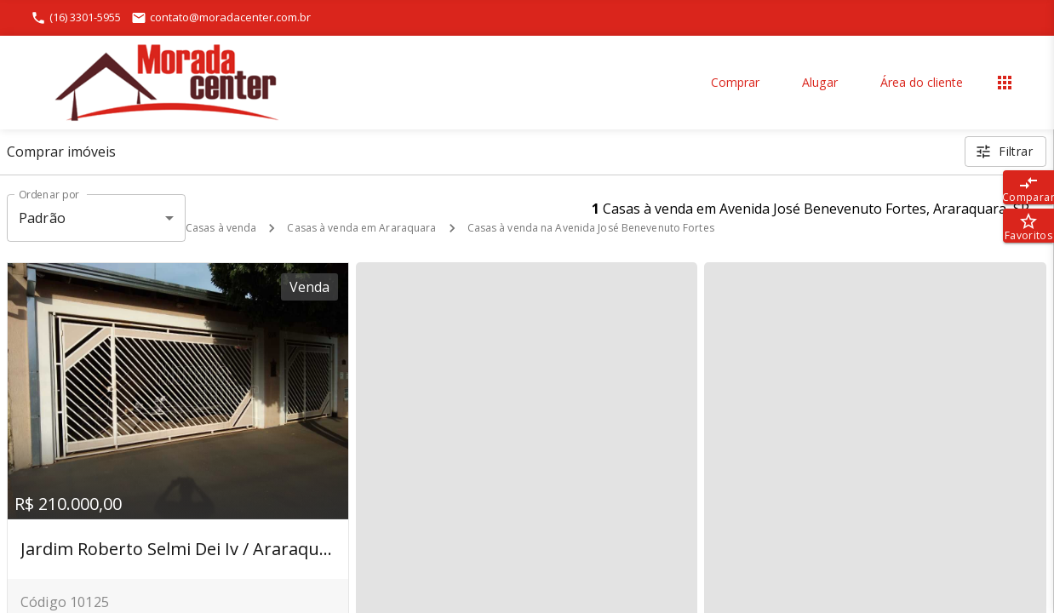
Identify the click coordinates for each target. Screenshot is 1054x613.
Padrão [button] (42, 218)
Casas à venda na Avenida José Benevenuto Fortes (590, 228)
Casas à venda (221, 228)
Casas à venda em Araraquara (361, 228)
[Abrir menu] (1004, 82)
